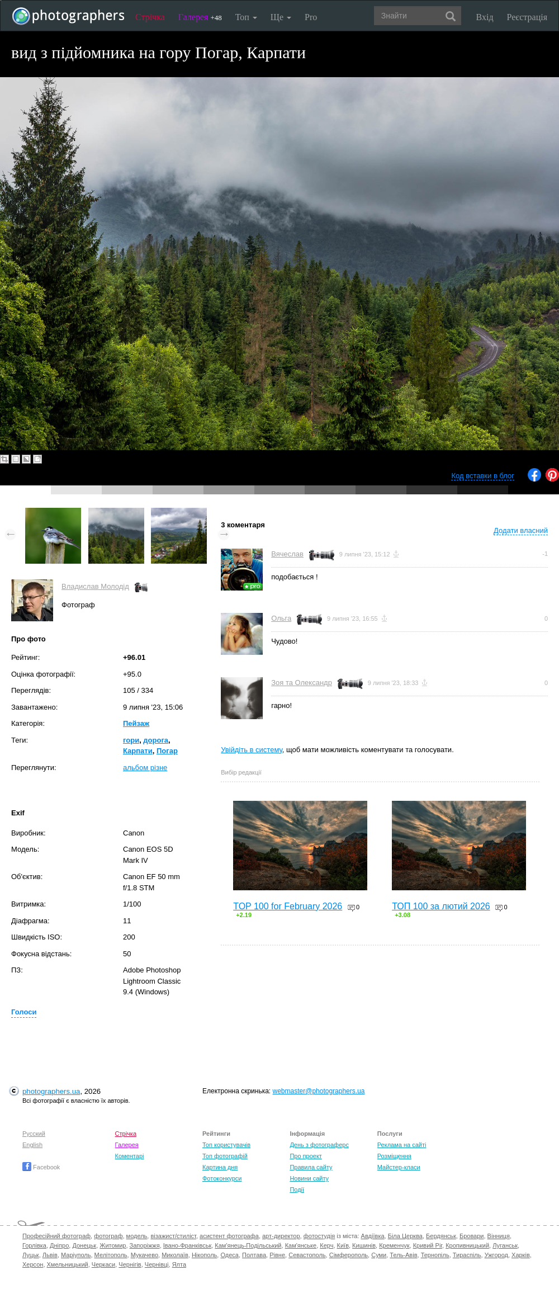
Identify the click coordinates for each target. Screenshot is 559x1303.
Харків (520, 1255)
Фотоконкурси (221, 1178)
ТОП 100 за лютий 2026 (441, 906)
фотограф (108, 1236)
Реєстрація (527, 17)
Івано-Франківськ (187, 1245)
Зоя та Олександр (301, 682)
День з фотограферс (319, 1144)
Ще (281, 17)
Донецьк (84, 1245)
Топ (246, 17)
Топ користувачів (226, 1144)
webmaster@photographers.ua (319, 1091)
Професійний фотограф (56, 1236)
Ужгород (496, 1255)
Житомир (113, 1245)
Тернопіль (435, 1255)
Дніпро (59, 1245)
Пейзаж (136, 723)
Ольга (281, 618)
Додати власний (521, 530)
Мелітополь (110, 1255)
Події (297, 1189)
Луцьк (30, 1255)
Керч (326, 1245)
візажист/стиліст (173, 1236)
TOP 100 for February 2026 (287, 906)
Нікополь (204, 1255)
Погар (167, 751)
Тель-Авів (403, 1255)
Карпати (138, 751)
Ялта (179, 1264)
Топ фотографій (225, 1156)
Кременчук (394, 1245)
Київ (343, 1245)
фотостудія (319, 1236)
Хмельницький (67, 1264)
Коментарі (129, 1156)
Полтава (254, 1255)
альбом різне (145, 767)
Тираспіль (467, 1255)
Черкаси (103, 1264)
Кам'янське (301, 1245)
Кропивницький (467, 1245)
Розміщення (394, 1156)
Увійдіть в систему (251, 749)
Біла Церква (405, 1236)
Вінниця (498, 1236)
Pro (311, 17)
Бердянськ (441, 1236)
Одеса (229, 1255)
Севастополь (306, 1255)
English (32, 1144)
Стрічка (150, 17)
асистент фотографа (229, 1236)
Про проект (305, 1156)
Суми (378, 1255)
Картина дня (220, 1167)
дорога (155, 740)
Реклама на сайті (402, 1144)
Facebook (41, 1167)
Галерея (200, 17)
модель (137, 1236)
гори (131, 740)
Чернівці (157, 1264)
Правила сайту (311, 1167)
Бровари (471, 1236)
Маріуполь (76, 1255)
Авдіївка (373, 1236)
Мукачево (144, 1255)
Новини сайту (309, 1178)
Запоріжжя (145, 1245)
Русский (33, 1133)
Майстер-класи (398, 1167)
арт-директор (281, 1236)
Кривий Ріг (427, 1245)
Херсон (32, 1264)
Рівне (277, 1255)
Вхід (485, 17)
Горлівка (34, 1245)
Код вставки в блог (482, 475)
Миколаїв (175, 1255)
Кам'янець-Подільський (248, 1245)
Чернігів (130, 1264)
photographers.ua (51, 1091)
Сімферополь (348, 1255)
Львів (50, 1255)
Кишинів (364, 1245)
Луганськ (505, 1245)
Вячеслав (287, 554)
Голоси (23, 1012)
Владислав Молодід (95, 586)
